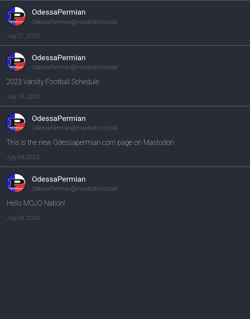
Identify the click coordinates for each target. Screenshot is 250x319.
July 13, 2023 (22, 96)
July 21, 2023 (22, 35)
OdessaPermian (59, 12)
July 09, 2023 (22, 157)
